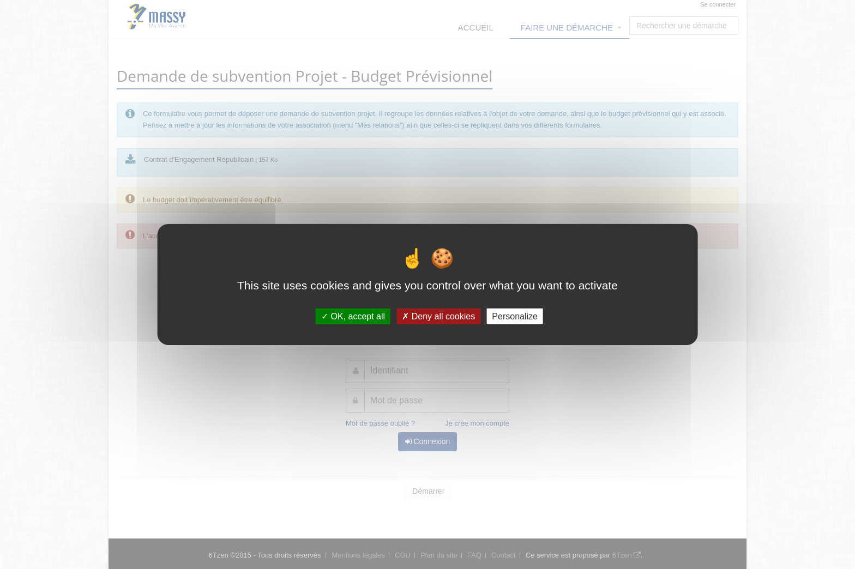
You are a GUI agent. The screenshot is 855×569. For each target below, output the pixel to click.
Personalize (515, 316)
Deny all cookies (438, 316)
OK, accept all (353, 316)
